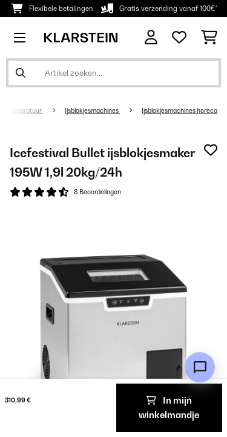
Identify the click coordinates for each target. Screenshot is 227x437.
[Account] (151, 37)
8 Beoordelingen (97, 191)
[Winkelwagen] (209, 38)
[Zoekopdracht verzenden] (20, 73)
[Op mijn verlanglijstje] (210, 150)
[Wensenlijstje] (179, 38)
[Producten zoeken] (113, 72)
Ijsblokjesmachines (92, 110)
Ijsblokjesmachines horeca (179, 110)
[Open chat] (200, 367)
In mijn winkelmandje (169, 407)
